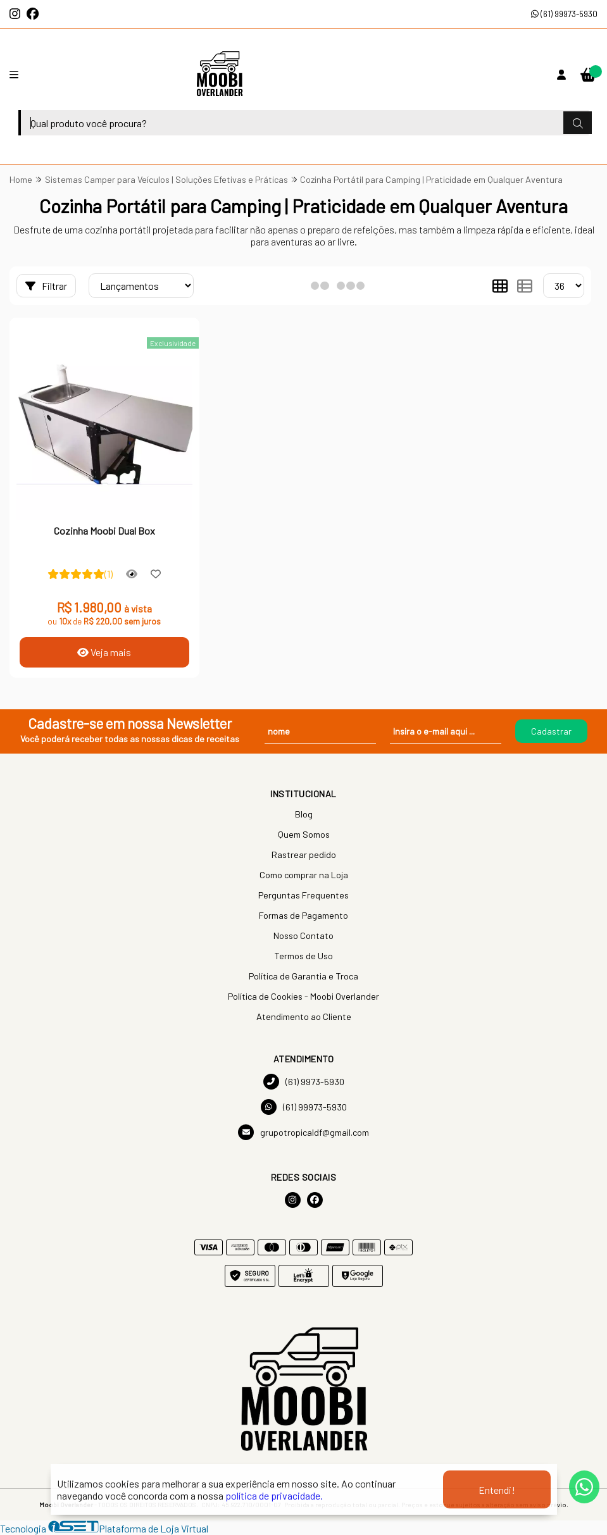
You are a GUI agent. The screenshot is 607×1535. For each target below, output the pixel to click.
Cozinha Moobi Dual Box (104, 531)
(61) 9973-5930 (303, 1082)
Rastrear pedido (304, 854)
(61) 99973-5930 (564, 13)
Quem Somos (304, 834)
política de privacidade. (274, 1495)
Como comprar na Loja (304, 874)
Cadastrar (551, 731)
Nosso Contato (303, 935)
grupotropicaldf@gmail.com (303, 1132)
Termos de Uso (303, 955)
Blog (304, 814)
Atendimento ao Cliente (303, 1016)
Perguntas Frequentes (303, 895)
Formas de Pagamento (303, 915)
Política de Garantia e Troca (303, 976)
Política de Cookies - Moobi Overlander (303, 996)
